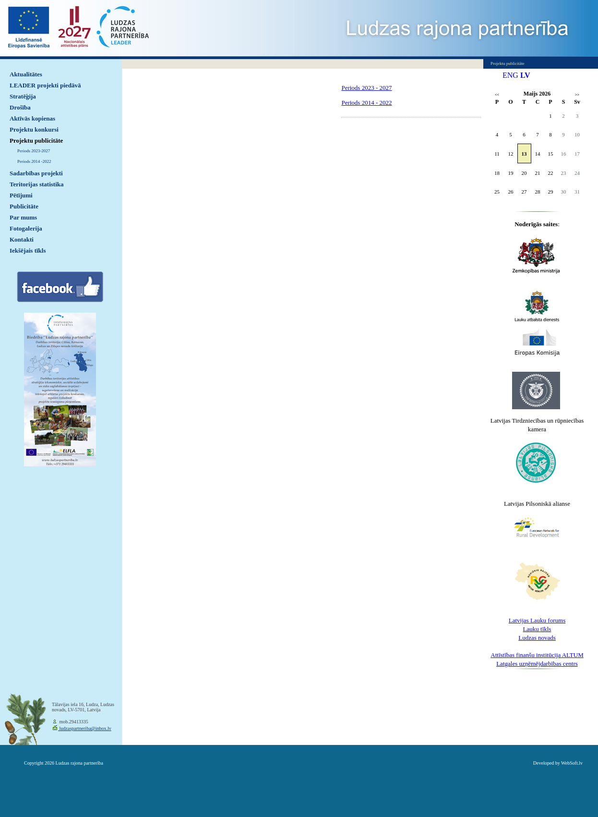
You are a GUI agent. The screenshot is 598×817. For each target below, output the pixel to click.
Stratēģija (23, 96)
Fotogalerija (26, 228)
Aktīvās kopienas (32, 118)
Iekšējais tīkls (28, 250)
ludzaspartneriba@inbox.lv (84, 728)
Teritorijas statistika (37, 184)
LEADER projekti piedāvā (45, 85)
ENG (510, 75)
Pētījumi (21, 195)
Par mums (23, 217)
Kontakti (22, 239)
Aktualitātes (26, 74)
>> (577, 95)
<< (497, 95)
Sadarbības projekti (36, 173)
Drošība (20, 107)
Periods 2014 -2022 (34, 161)
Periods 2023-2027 (33, 150)
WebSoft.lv (572, 763)
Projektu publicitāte (36, 140)
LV (525, 75)
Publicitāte (24, 206)
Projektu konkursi (34, 129)
